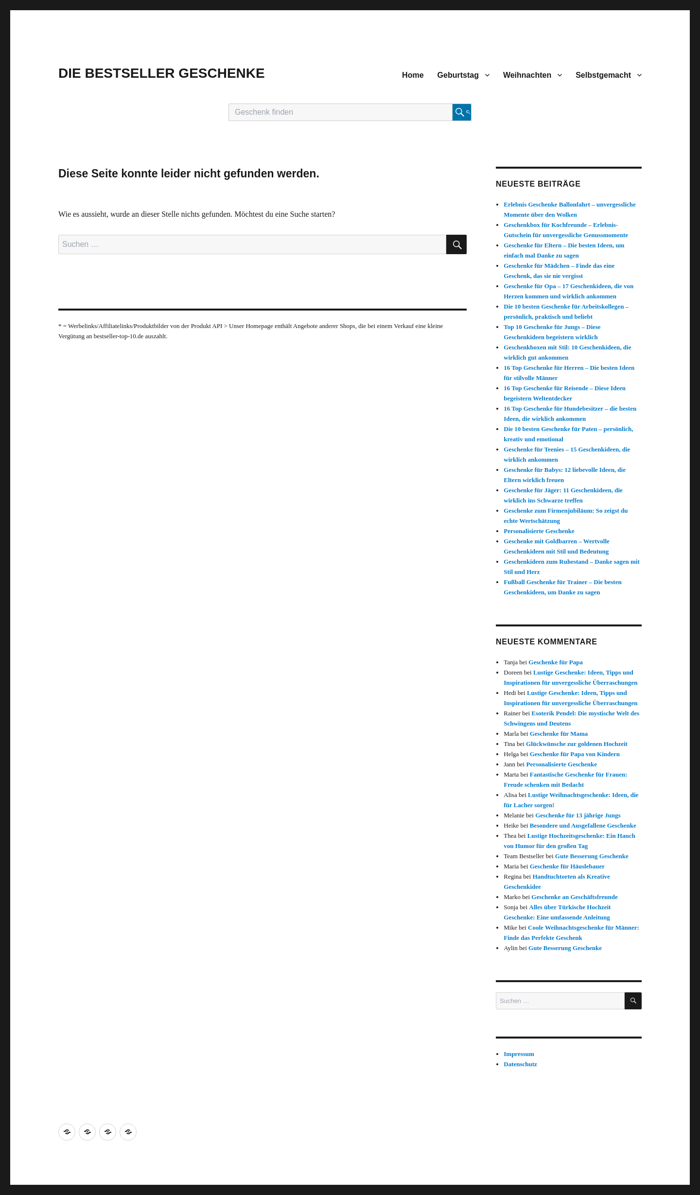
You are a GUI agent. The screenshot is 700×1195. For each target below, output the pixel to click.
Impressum (519, 1053)
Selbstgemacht (603, 75)
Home (412, 75)
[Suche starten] (462, 112)
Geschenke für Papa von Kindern (575, 754)
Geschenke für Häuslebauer (567, 866)
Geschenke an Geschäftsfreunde (574, 897)
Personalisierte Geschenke (539, 531)
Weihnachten (527, 75)
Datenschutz (520, 1064)
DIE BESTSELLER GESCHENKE (161, 73)
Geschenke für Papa (555, 662)
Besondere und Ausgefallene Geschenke (583, 825)
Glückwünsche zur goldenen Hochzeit (577, 743)
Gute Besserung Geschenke (592, 856)
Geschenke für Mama (559, 733)
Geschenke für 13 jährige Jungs (577, 815)
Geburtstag (458, 75)
